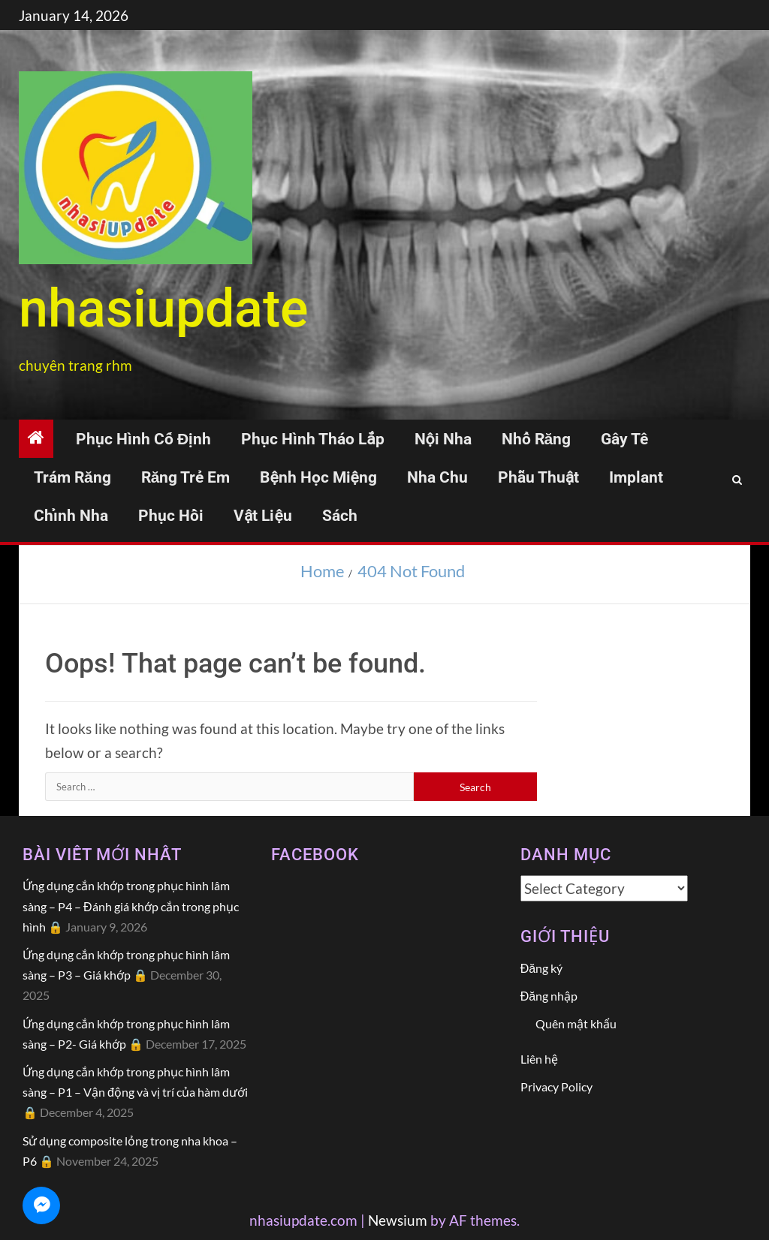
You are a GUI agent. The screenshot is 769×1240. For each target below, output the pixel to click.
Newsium (397, 1220)
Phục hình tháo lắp (312, 439)
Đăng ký (541, 968)
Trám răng (72, 477)
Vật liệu (263, 516)
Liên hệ (539, 1059)
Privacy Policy (556, 1086)
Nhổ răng (536, 439)
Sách (339, 516)
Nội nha (443, 439)
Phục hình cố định (143, 439)
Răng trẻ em (186, 477)
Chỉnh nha (71, 516)
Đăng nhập (549, 996)
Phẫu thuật (538, 477)
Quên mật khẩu (576, 1023)
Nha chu (437, 477)
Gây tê (624, 439)
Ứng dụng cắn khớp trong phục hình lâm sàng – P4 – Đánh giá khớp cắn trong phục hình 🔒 (131, 905)
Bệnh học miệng (318, 477)
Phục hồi (171, 516)
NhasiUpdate (164, 308)
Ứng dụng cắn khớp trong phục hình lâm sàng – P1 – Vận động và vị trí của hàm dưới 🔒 (135, 1091)
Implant (636, 477)
